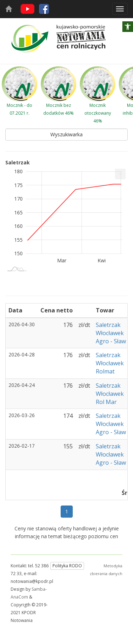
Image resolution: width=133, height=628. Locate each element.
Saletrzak (108, 325)
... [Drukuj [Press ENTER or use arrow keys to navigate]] (120, 172)
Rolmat (105, 371)
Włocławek (110, 333)
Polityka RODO (67, 566)
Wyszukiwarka (66, 134)
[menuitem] (120, 174)
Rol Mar (106, 402)
